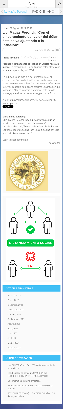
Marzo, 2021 (13, 343)
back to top (54, 143)
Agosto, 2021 (14, 324)
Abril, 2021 (13, 338)
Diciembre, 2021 (15, 305)
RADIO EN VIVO (43, 11)
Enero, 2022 (13, 300)
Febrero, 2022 (14, 295)
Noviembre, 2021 (16, 309)
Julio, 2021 (13, 328)
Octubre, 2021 (14, 314)
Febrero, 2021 (14, 347)
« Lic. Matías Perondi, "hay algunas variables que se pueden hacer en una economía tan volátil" (29, 122)
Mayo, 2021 (13, 333)
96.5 (31, 3)
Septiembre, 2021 (16, 319)
